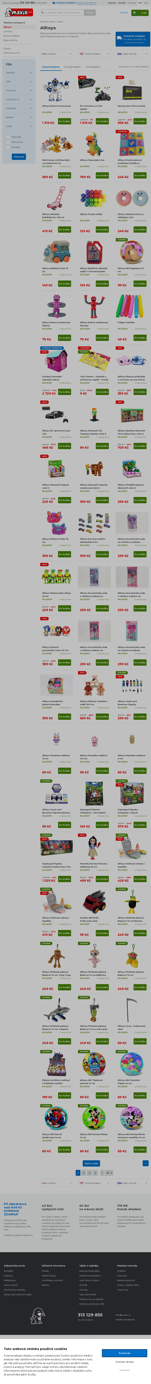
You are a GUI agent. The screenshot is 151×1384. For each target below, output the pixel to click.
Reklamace (10, 1280)
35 (107, 1173)
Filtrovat (19, 156)
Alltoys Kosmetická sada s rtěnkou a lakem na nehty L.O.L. (93, 650)
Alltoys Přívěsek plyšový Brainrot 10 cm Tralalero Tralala (55, 1029)
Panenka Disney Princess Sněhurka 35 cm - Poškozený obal (93, 866)
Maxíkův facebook (125, 1319)
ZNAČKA (10, 72)
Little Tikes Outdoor (89, 1280)
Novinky (83, 1289)
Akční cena (17, 142)
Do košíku (64, 121)
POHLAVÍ (10, 90)
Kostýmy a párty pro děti (91, 1304)
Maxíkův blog (48, 1275)
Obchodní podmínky (14, 1289)
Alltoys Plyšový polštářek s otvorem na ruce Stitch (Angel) (131, 379)
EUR (146, 3)
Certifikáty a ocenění (52, 1280)
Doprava (8, 1275)
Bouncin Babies (11, 36)
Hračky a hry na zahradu (91, 1299)
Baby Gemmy (10, 40)
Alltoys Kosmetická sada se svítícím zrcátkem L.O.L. (131, 650)
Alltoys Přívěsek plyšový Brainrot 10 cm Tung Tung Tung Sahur (56, 975)
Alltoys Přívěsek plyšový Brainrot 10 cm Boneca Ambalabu (131, 920)
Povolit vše (124, 1353)
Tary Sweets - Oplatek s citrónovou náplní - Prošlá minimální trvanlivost (94, 379)
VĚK (8, 81)
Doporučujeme (50, 67)
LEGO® (83, 1285)
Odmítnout (124, 1370)
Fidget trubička (126, 322)
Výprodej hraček (87, 1294)
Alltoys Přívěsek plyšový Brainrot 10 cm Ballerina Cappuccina (93, 975)
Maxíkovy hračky (47, 22)
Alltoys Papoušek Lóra (92, 160)
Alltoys (7, 27)
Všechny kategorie (14, 22)
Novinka (15, 147)
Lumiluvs (7, 31)
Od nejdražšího (93, 67)
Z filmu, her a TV (11, 53)
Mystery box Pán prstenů (131, 106)
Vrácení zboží (11, 1285)
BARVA (9, 117)
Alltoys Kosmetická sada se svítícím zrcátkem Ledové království (131, 542)
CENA (9, 126)
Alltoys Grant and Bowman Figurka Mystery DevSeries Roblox (56, 812)
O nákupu (132, 3)
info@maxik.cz (123, 1315)
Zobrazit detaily (124, 1361)
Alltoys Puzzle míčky (91, 214)
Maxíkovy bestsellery (90, 1275)
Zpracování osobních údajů (18, 1294)
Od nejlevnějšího (72, 67)
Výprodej (16, 137)
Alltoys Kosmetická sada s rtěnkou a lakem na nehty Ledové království (93, 596)
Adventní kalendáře (89, 1271)
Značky (7, 48)
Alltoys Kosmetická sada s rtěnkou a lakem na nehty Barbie (131, 596)
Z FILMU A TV (12, 99)
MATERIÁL (11, 108)
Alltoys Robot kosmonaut (56, 106)
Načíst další (91, 1163)
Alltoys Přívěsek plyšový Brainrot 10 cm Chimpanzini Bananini (131, 975)
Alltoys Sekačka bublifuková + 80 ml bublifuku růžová (53, 217)
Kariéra (45, 1285)
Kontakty (8, 1271)
